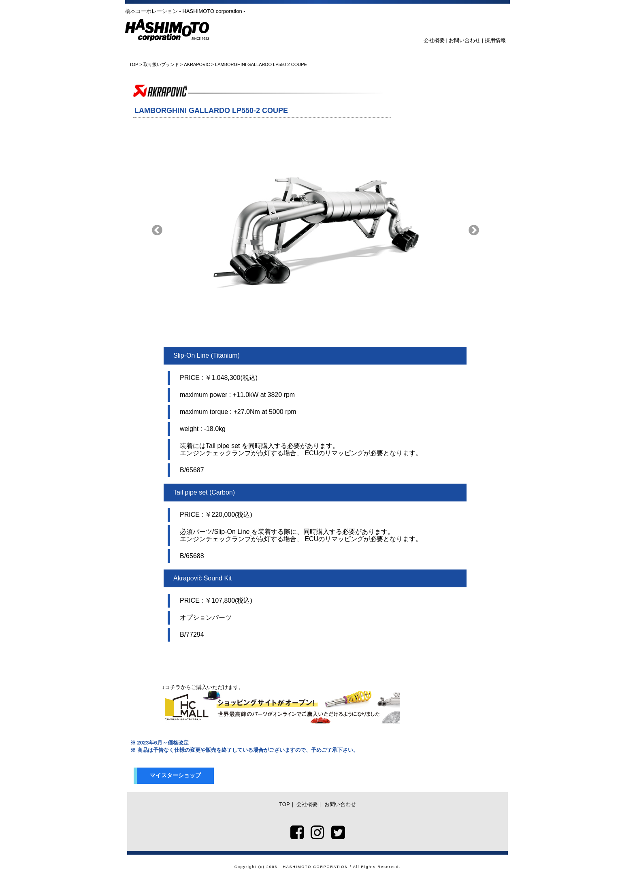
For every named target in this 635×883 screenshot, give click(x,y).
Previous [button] (157, 230)
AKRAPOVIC (197, 64)
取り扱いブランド (161, 64)
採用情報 (495, 40)
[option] (315, 230)
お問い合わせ (464, 40)
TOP (133, 64)
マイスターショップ (175, 775)
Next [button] (474, 230)
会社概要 (434, 40)
